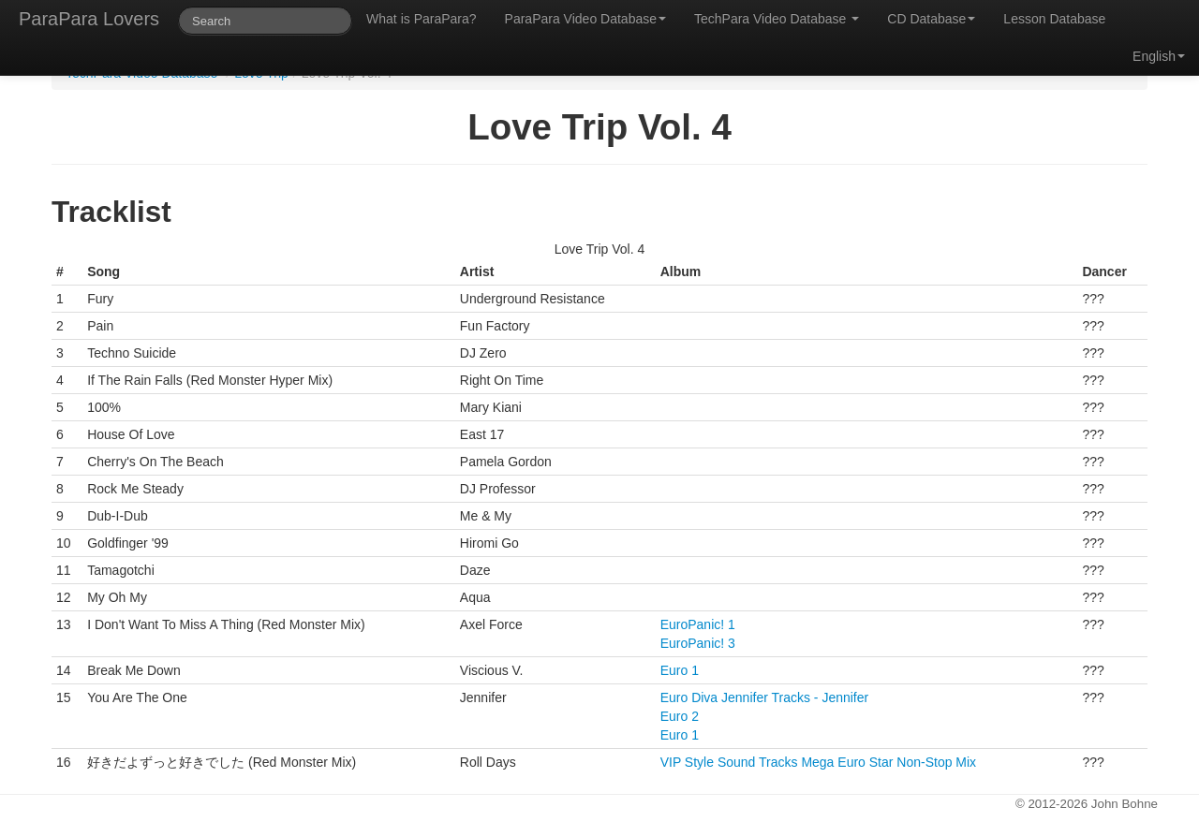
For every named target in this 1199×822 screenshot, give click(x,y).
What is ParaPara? (421, 18)
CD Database (931, 18)
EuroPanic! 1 (697, 624)
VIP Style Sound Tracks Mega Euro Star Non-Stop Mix (818, 762)
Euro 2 (679, 716)
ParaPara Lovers (89, 18)
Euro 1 (679, 670)
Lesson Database (1054, 18)
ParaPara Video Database (585, 18)
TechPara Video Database (776, 18)
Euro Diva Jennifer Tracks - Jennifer (764, 697)
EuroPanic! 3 (697, 643)
